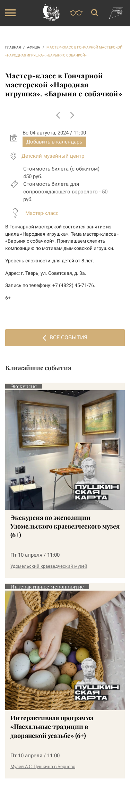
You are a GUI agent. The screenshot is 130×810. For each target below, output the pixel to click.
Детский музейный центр (52, 156)
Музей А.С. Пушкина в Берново (42, 766)
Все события (65, 337)
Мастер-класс (42, 213)
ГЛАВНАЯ (13, 47)
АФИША (33, 47)
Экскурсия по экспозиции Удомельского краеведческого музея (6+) (65, 526)
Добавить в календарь (54, 142)
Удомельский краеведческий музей (48, 566)
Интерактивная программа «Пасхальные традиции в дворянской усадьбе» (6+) (51, 726)
